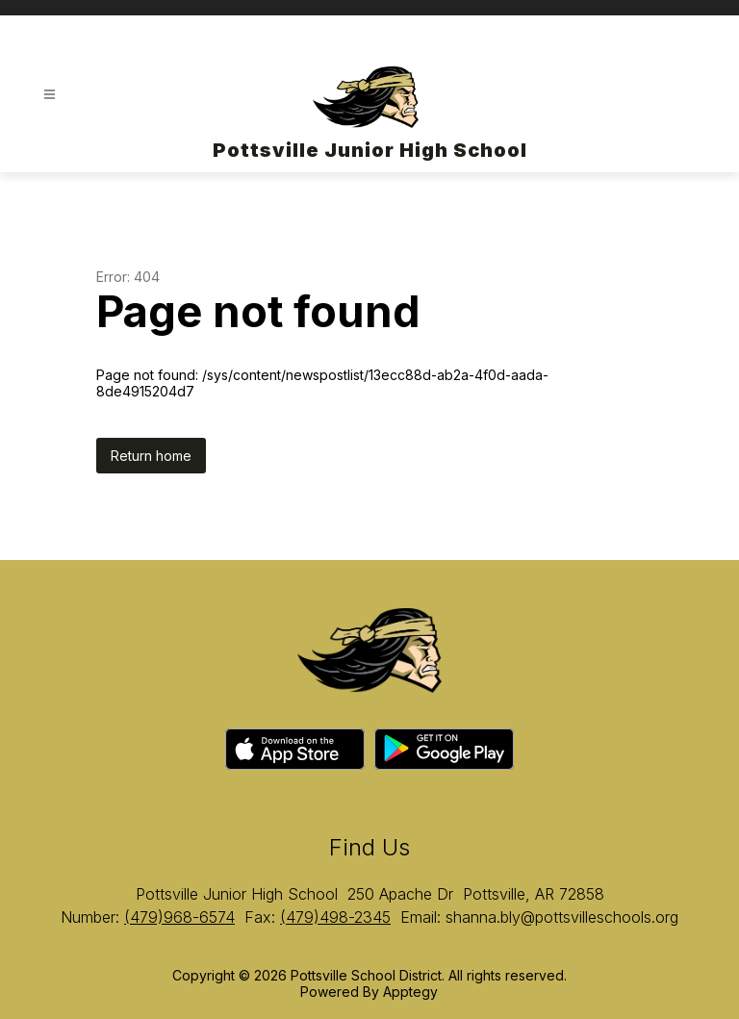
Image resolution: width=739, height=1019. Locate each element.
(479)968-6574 (179, 917)
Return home (151, 455)
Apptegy (410, 991)
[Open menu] (49, 95)
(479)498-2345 (335, 917)
